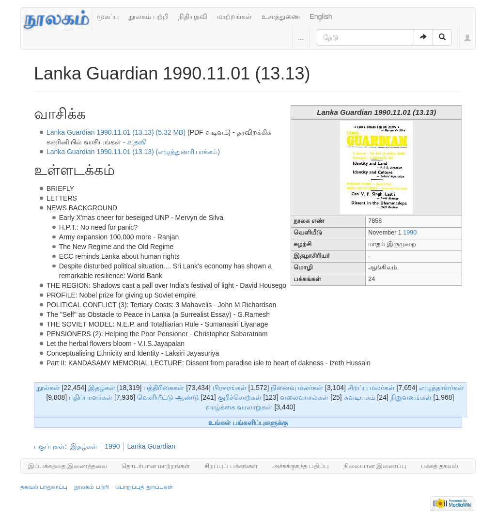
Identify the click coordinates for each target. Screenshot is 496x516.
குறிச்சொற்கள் (240, 397)
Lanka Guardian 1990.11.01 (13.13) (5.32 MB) (116, 132)
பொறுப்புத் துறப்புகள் (143, 487)
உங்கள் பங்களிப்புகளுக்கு (248, 422)
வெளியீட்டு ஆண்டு (168, 397)
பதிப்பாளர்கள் (90, 397)
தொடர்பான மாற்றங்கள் (156, 465)
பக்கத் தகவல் (439, 465)
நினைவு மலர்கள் (297, 387)
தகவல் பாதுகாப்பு (43, 487)
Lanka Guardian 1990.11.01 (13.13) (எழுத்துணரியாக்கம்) (133, 152)
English (321, 16)
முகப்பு (108, 16)
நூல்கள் (48, 387)
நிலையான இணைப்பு (375, 465)
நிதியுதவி (192, 16)
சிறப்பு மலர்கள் (371, 387)
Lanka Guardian (151, 446)
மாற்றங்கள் (234, 16)
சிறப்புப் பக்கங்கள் (231, 465)
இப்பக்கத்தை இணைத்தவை (67, 465)
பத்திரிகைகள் (163, 387)
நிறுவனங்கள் (411, 397)
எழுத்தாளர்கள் (441, 387)
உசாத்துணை (281, 16)
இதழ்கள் (101, 387)
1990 (410, 232)
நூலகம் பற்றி (148, 16)
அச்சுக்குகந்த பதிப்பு (300, 465)
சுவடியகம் (359, 397)
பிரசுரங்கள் (230, 387)
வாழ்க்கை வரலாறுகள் (239, 407)
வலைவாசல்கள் (304, 397)
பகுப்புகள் (49, 446)
